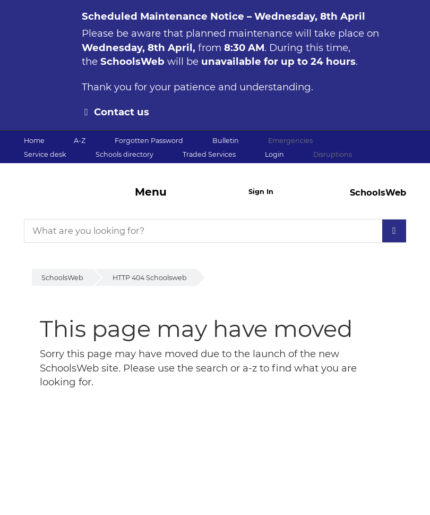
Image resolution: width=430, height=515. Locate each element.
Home (34, 141)
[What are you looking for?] (215, 231)
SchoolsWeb (62, 278)
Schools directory (124, 154)
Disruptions (332, 154)
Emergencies (290, 141)
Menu (151, 191)
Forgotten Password (149, 141)
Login (274, 154)
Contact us (121, 112)
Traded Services (209, 154)
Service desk (45, 154)
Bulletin (225, 141)
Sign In (260, 192)
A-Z (79, 141)
